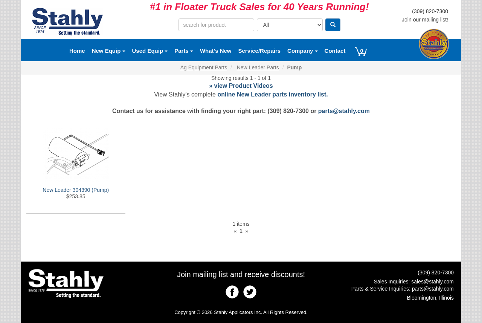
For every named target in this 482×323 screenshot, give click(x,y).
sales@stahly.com (432, 282)
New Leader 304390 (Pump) (76, 190)
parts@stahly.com (344, 111)
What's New (216, 50)
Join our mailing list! (425, 20)
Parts (183, 50)
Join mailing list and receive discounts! (241, 274)
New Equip (108, 50)
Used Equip (150, 50)
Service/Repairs (259, 50)
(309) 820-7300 (430, 11)
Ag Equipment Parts (203, 67)
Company (302, 50)
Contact (335, 50)
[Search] (332, 24)
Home (77, 50)
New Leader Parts (258, 67)
